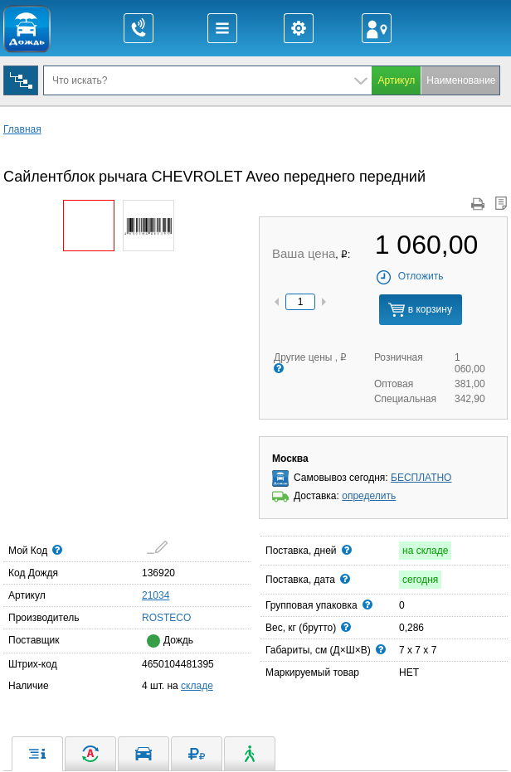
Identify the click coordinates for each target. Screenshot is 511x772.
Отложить (409, 276)
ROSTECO (147, 617)
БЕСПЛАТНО (421, 477)
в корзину (419, 310)
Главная (22, 129)
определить (369, 496)
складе (197, 686)
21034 (155, 595)
